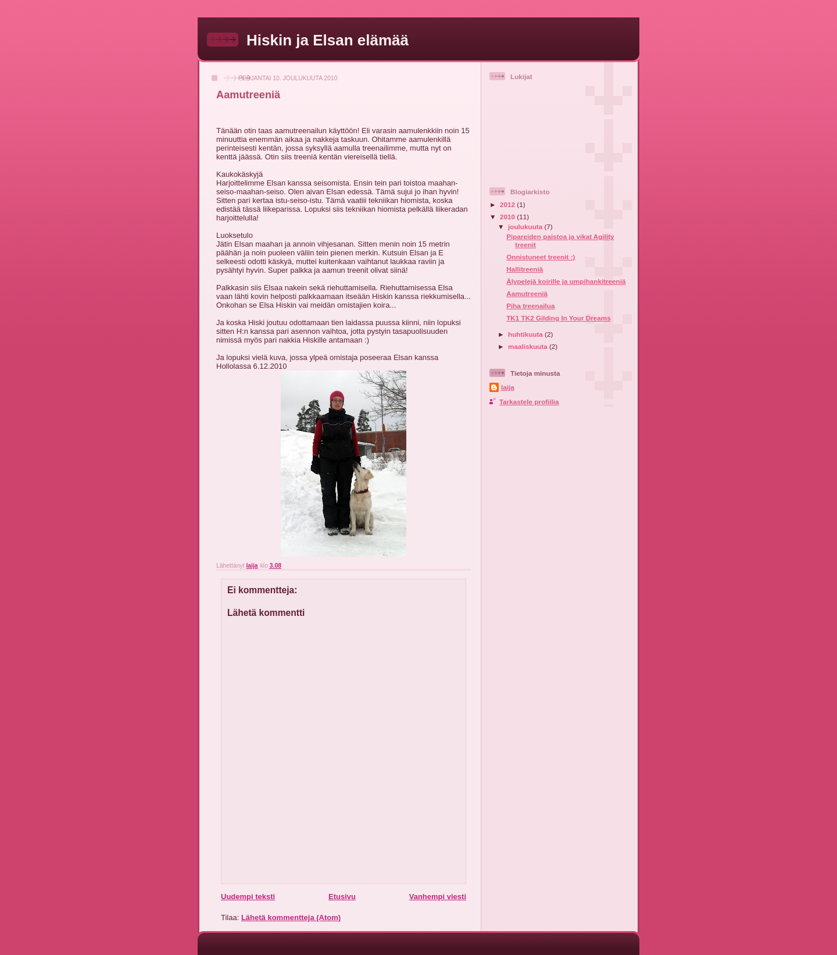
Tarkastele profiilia (529, 401)
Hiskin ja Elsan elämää (327, 40)
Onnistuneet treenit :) (540, 257)
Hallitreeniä (524, 269)
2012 (508, 204)
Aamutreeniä (527, 293)
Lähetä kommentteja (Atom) (291, 917)
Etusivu (342, 896)
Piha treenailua (530, 305)
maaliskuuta (528, 346)
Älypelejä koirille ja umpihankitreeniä (565, 281)
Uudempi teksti (248, 896)
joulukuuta (526, 226)
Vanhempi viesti (437, 896)
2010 (508, 216)
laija (507, 387)
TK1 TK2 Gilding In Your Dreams (558, 318)
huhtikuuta (526, 334)
